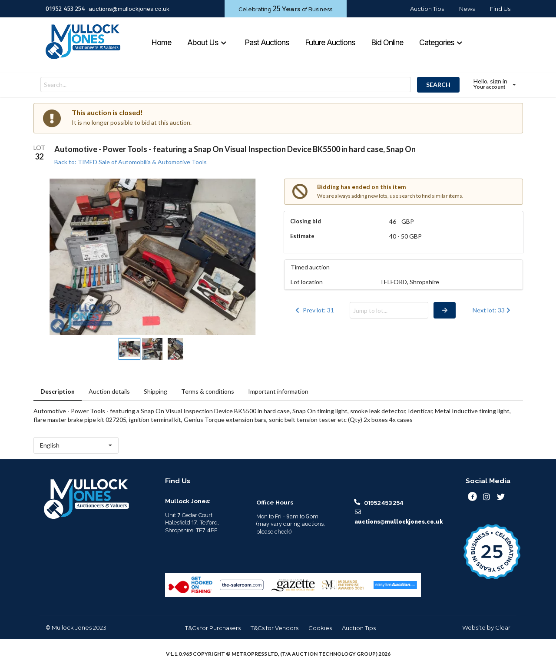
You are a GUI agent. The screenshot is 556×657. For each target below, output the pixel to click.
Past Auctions (267, 42)
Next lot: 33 (492, 310)
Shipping (155, 391)
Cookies (320, 627)
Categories (441, 42)
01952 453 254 (65, 9)
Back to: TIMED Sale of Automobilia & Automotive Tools (130, 162)
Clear (502, 627)
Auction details (109, 391)
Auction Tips (427, 8)
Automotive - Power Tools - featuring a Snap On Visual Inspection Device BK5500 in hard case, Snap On (235, 149)
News (467, 8)
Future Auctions (330, 42)
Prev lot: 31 (314, 310)
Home (161, 42)
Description (57, 391)
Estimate (302, 235)
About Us (207, 42)
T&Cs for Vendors (274, 627)
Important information (278, 391)
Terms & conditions (207, 391)
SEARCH (438, 84)
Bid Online (387, 42)
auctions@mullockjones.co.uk (129, 8)
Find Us (500, 8)
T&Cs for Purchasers (213, 627)
